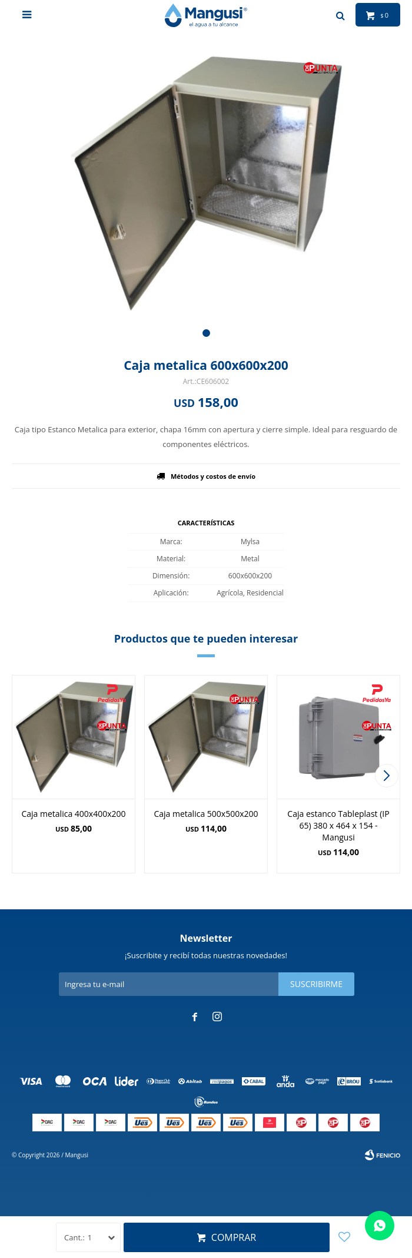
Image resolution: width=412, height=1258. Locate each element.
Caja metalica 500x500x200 (206, 813)
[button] (206, 333)
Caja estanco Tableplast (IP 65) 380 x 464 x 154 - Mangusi (338, 825)
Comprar (233, 1237)
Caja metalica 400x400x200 (73, 813)
